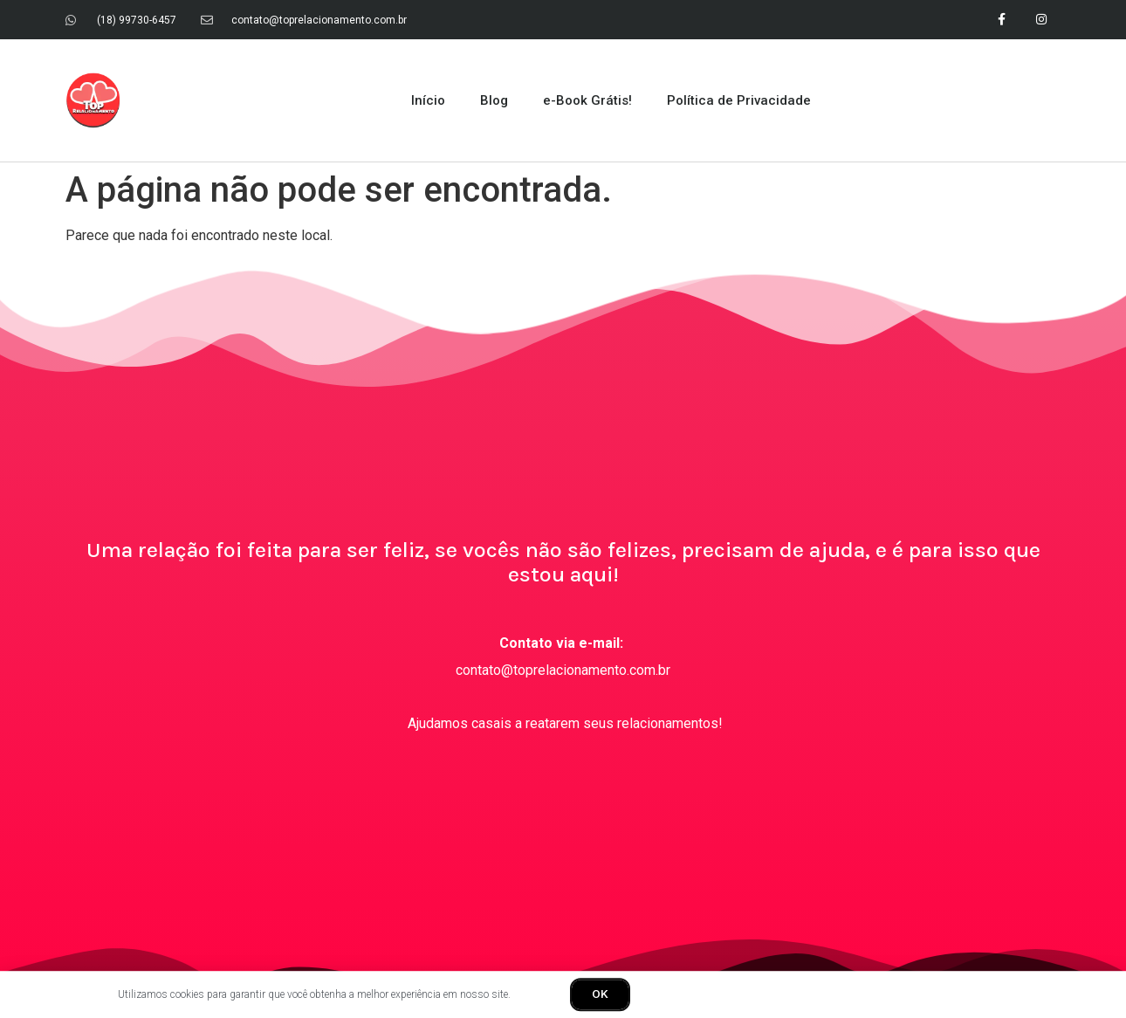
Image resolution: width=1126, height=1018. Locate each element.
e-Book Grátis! (587, 98)
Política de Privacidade (739, 98)
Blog (494, 98)
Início (428, 98)
